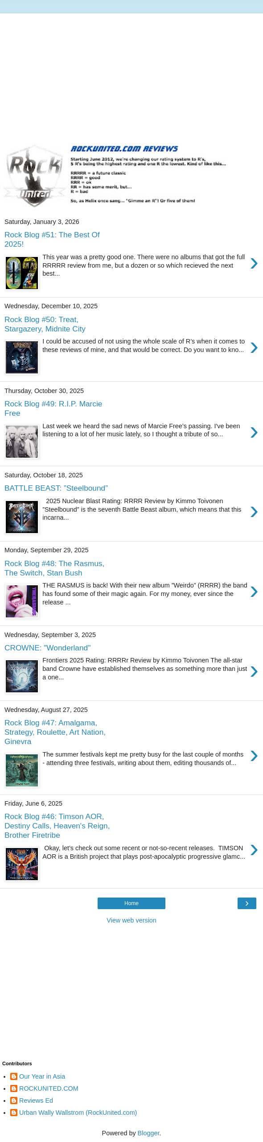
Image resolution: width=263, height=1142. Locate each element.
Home (131, 903)
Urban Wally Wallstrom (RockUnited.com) (78, 1112)
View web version (131, 920)
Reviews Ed (36, 1100)
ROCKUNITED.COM (48, 1088)
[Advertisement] (131, 75)
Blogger (149, 1133)
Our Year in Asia (42, 1076)
